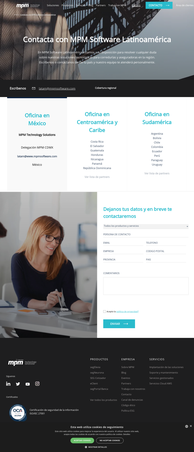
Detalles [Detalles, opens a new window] (126, 434)
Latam (136, 5)
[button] (97, 447)
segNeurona (97, 373)
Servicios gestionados (161, 378)
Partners (101, 5)
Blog (90, 5)
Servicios (81, 5)
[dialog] (97, 437)
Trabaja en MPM (117, 5)
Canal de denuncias (132, 400)
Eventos (125, 378)
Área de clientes (185, 5)
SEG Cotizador (98, 378)
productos (67, 5)
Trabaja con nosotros (133, 389)
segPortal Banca (99, 389)
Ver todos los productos (103, 400)
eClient (94, 384)
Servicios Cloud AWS (160, 384)
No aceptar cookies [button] (110, 440)
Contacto (126, 395)
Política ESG (127, 411)
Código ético (128, 406)
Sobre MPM (127, 368)
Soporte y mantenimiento (163, 373)
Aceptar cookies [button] (82, 440)
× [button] (191, 426)
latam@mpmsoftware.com (57, 88)
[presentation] (125, 304)
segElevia (95, 368)
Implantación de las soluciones (166, 368)
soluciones (53, 5)
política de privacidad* (127, 312)
